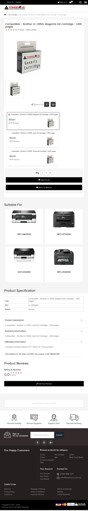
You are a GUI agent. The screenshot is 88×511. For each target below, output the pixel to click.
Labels (71, 455)
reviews (21, 30)
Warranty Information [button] (15, 331)
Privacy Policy (9, 492)
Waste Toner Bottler (76, 457)
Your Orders (44, 476)
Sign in (61, 2)
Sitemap (60, 492)
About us (7, 489)
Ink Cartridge (59, 455)
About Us (10, 2)
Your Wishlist (44, 479)
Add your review (44, 384)
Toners (42, 455)
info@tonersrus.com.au (69, 477)
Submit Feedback (63, 494)
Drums (42, 457)
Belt (56, 457)
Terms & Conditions (38, 492)
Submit (59, 435)
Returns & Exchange (64, 489)
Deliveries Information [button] (15, 342)
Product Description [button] (14, 320)
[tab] (44, 320)
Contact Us (8, 494)
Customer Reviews (37, 494)
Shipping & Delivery (38, 489)
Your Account (45, 473)
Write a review (31, 30)
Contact (18, 2)
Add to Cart (44, 180)
